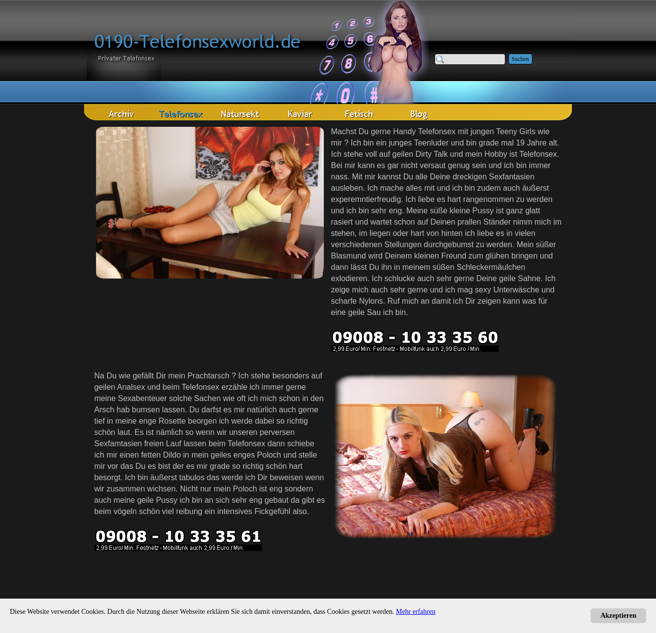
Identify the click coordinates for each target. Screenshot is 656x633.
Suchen (520, 59)
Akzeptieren (618, 615)
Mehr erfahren (416, 611)
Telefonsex (538, 154)
